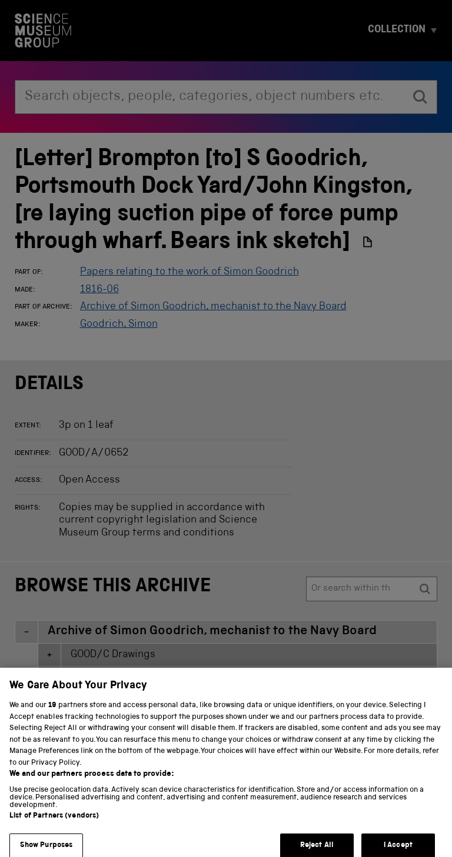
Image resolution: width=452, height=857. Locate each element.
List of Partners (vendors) (54, 824)
